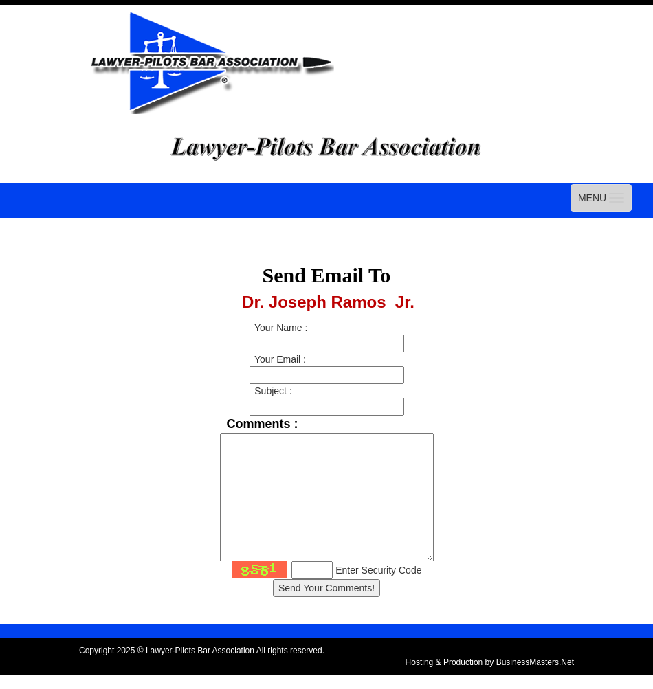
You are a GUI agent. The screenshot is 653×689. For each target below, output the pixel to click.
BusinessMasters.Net (535, 662)
